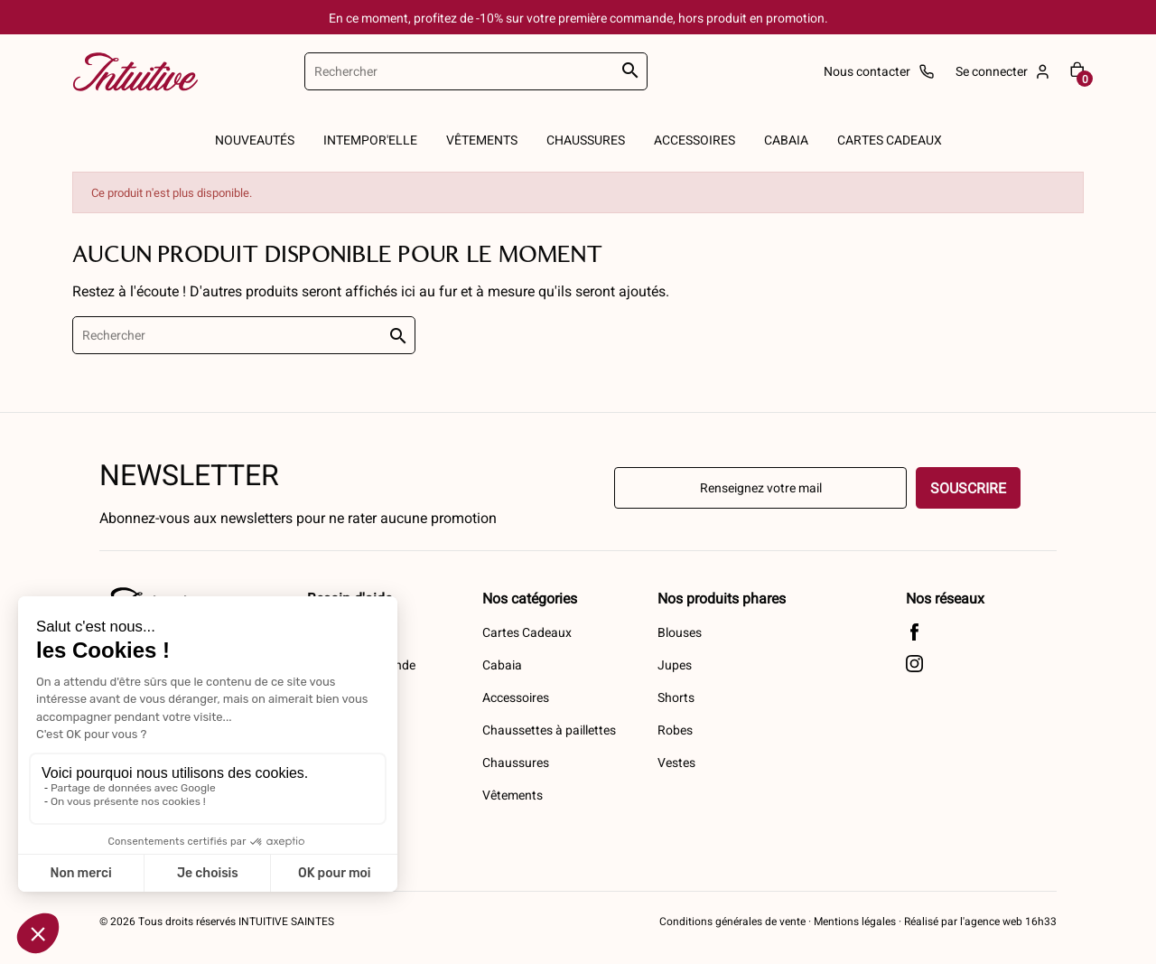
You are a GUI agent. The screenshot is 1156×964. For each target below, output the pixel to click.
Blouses (679, 632)
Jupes (674, 664)
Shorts (676, 697)
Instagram (914, 663)
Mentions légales (855, 920)
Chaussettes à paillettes (549, 729)
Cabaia (502, 664)
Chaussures (515, 762)
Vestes (676, 762)
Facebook (914, 632)
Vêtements (512, 794)
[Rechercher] (476, 71)
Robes (675, 729)
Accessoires (515, 697)
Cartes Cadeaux (527, 632)
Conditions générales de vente (732, 920)
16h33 (1039, 920)
